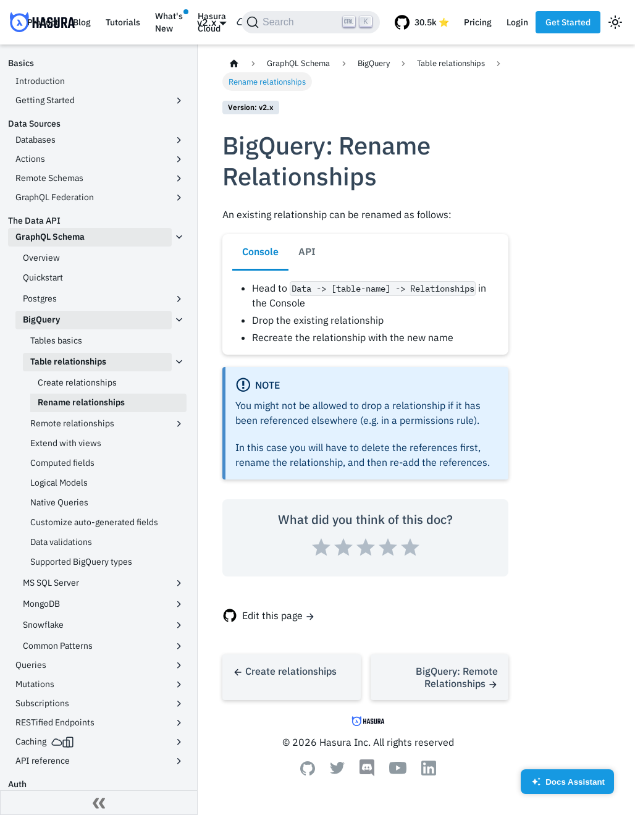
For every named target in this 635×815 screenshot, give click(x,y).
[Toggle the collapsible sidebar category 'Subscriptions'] (179, 704)
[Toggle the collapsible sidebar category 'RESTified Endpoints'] (179, 723)
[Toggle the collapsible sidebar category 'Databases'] (179, 140)
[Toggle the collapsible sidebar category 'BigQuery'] (179, 320)
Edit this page (272, 615)
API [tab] (307, 251)
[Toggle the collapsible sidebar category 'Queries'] (179, 665)
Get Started (568, 22)
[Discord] (367, 773)
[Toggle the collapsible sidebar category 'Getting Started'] (179, 100)
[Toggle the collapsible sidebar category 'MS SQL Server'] (179, 583)
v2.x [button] (206, 22)
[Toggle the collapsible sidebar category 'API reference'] (179, 761)
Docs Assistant (567, 786)
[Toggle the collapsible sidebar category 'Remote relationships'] (179, 424)
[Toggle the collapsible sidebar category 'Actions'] (179, 159)
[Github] (307, 772)
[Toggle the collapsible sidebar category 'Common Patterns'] (179, 646)
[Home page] (234, 63)
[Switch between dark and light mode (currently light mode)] (615, 22)
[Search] (311, 22)
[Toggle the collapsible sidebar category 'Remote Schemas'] (179, 178)
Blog (82, 22)
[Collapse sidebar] (99, 802)
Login (517, 22)
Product (42, 22)
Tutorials (123, 22)
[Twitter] (337, 770)
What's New (169, 22)
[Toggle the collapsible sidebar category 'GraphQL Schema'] (179, 237)
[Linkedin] (428, 772)
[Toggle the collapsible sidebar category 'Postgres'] (179, 299)
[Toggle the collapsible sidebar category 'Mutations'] (179, 684)
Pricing (478, 22)
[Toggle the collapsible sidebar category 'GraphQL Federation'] (179, 197)
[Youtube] (397, 770)
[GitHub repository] (421, 22)
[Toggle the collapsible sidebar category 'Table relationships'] (179, 362)
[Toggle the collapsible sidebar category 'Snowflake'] (179, 625)
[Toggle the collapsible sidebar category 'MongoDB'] (179, 604)
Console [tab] (260, 251)
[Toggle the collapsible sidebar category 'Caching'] (179, 742)
